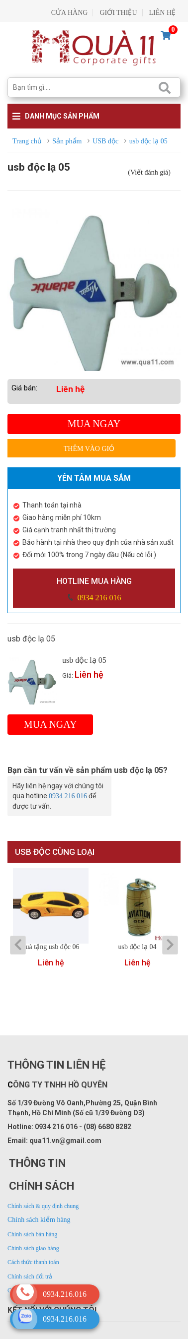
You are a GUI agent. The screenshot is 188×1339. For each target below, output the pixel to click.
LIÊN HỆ (162, 12)
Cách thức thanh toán (33, 1262)
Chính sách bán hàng (32, 1234)
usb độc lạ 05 (84, 660)
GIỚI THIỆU (118, 12)
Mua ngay (94, 423)
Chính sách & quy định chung (43, 1206)
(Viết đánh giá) (149, 172)
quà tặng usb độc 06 (51, 947)
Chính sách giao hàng (33, 1248)
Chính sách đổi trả (29, 1276)
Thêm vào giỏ (89, 448)
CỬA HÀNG (69, 12)
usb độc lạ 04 (137, 947)
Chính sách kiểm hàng (39, 1219)
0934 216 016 (98, 597)
